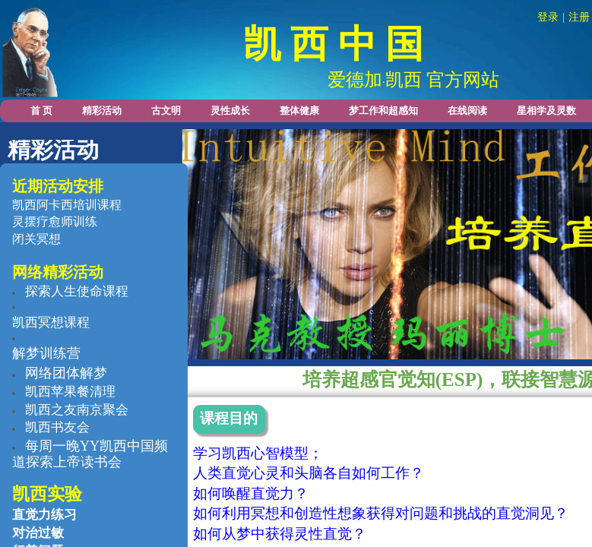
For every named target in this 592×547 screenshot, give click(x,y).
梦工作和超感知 (383, 110)
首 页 (41, 110)
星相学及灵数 (546, 110)
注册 (579, 17)
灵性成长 (230, 110)
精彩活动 (102, 110)
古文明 (166, 110)
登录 (548, 17)
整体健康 (299, 110)
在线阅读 (467, 110)
